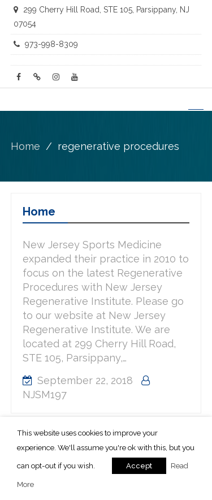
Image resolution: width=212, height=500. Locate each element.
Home (39, 211)
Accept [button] (139, 466)
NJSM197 (45, 394)
